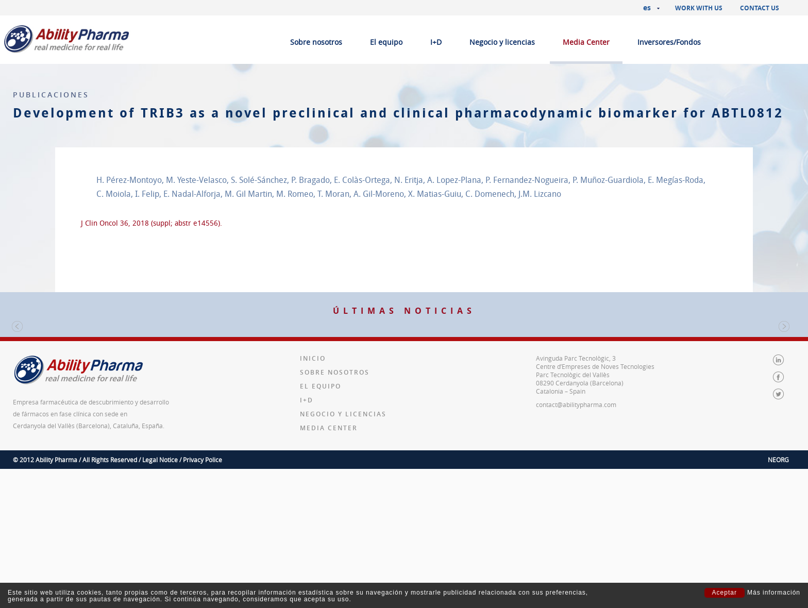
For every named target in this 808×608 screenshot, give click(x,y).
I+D (436, 42)
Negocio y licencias (502, 42)
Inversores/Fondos (669, 42)
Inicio (313, 484)
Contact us (759, 8)
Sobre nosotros (316, 42)
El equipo (386, 42)
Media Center (586, 42)
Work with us (698, 8)
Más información (773, 592)
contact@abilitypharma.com (576, 531)
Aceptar (724, 592)
